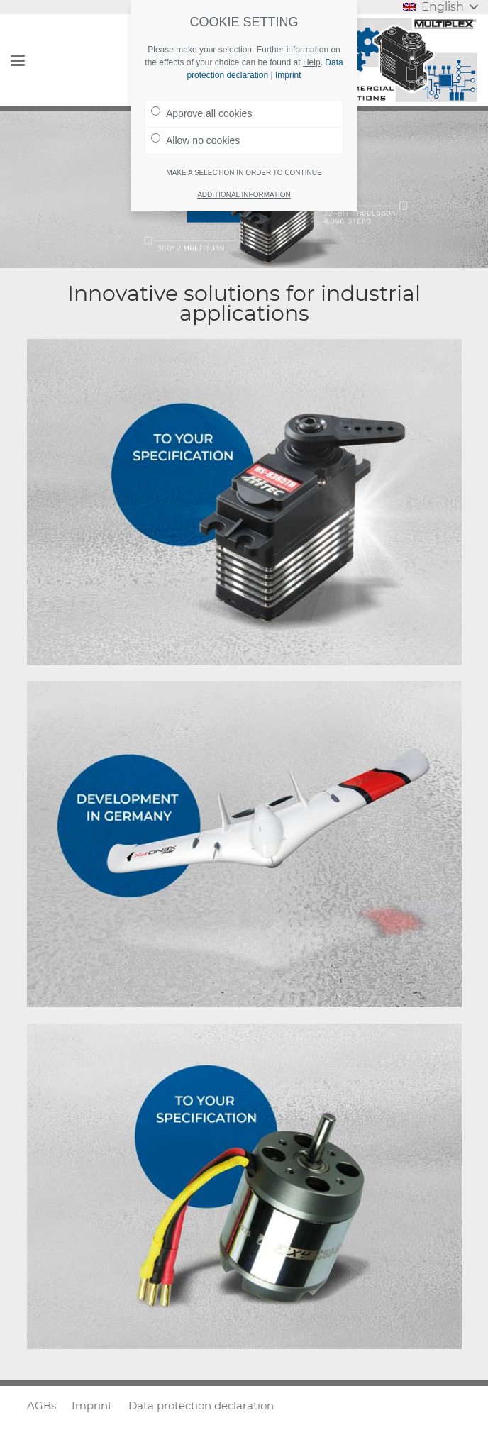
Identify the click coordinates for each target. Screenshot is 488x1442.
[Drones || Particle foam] (244, 844)
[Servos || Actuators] (244, 502)
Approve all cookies (201, 112)
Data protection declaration (201, 1405)
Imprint (92, 1405)
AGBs (41, 1405)
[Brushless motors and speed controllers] (244, 1187)
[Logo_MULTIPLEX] (404, 60)
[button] (17, 60)
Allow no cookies (195, 139)
